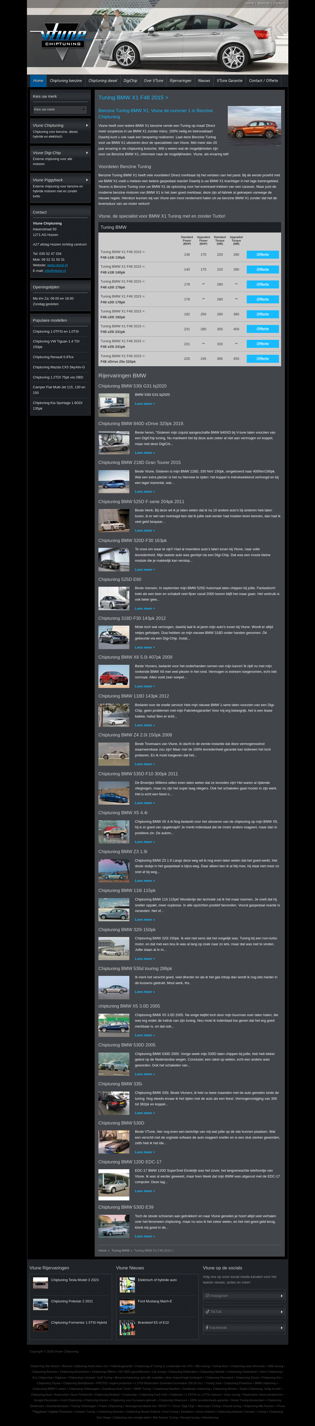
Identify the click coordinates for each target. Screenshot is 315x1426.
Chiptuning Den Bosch (44, 1366)
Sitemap (264, 3)
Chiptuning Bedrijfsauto (78, 1383)
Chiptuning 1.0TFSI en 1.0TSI (56, 331)
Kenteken (187, 1411)
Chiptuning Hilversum (173, 1400)
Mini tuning (203, 1366)
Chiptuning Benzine (44, 1371)
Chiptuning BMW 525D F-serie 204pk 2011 (141, 501)
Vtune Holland (205, 1411)
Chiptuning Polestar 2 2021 (72, 1301)
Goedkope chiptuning (196, 1388)
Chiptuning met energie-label (131, 1417)
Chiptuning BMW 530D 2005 (126, 1045)
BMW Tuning (142, 1388)
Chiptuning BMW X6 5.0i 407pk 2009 (135, 657)
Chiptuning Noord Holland (143, 1411)
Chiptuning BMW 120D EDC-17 (130, 1161)
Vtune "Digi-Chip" (183, 1406)
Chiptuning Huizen (96, 1400)
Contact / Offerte (263, 81)
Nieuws (204, 81)
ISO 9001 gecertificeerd (133, 1371)
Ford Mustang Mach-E (155, 1301)
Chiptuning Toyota (48, 1383)
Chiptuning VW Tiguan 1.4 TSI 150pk (56, 344)
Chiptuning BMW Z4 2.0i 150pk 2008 (135, 735)
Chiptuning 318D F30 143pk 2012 (132, 618)
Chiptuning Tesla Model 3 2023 (75, 1280)
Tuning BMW (120, 1250)
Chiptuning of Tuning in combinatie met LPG (164, 1366)
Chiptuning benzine (66, 81)
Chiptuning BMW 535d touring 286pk (135, 968)
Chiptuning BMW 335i (120, 1083)
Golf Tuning (104, 1377)
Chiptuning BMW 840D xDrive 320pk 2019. (141, 423)
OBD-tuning (275, 1366)
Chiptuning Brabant (107, 1394)
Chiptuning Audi (41, 1394)
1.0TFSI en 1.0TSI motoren (203, 1394)
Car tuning (159, 1371)
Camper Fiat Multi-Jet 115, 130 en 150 (59, 390)
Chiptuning (129, 1394)
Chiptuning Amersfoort (74, 1371)
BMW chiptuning (265, 1383)
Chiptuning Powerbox (238, 1383)
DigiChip (130, 81)
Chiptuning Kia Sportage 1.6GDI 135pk (58, 405)
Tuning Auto (220, 1366)
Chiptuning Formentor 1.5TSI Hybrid (79, 1323)
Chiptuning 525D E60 (119, 579)
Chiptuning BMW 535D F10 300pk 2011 (138, 773)
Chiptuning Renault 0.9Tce (53, 357)
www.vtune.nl (57, 265)
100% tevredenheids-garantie (209, 1400)
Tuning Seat (213, 1383)
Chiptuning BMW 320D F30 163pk (132, 540)
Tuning (261, 1411)
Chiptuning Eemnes (110, 1411)
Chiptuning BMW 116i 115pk (126, 890)
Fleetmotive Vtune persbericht (262, 1394)
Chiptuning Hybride (212, 1371)
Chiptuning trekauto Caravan (236, 1411)
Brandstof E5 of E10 (153, 1323)
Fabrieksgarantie (121, 1366)
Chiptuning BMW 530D (121, 1123)
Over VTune (153, 81)
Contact (279, 3)
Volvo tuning (232, 1394)
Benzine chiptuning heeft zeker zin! (85, 1366)
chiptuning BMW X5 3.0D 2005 (129, 1006)
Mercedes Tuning (209, 1406)
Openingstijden (46, 287)
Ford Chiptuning (71, 1400)
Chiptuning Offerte (103, 1371)
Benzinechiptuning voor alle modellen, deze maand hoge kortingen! (159, 1377)
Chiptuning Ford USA (153, 1394)
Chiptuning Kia (271, 1377)
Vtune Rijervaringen (49, 1267)
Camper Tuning (85, 1411)
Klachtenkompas (58, 1406)
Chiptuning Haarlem (167, 1388)
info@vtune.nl (55, 271)
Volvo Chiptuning (270, 1371)
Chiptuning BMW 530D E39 (126, 1207)
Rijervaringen (181, 81)
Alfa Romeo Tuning (165, 1417)
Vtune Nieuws (130, 1267)
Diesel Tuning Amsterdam (248, 1400)
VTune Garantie (229, 81)
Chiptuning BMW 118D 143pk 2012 (133, 696)
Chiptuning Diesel (247, 1377)
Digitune (60, 1377)
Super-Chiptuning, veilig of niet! (260, 1388)
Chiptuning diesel (103, 81)
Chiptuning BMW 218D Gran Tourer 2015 (139, 462)
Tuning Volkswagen (83, 1406)
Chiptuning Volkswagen (84, 1388)
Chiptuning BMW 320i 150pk (126, 929)
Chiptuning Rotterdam (182, 1371)
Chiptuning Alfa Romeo (259, 1406)
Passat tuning (232, 1406)
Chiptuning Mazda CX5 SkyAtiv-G (59, 367)
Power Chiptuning (110, 1406)
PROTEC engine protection (114, 1383)
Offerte (263, 254)
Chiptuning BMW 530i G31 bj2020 (132, 386)
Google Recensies (46, 1400)
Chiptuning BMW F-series (49, 1388)
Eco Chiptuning (43, 1377)
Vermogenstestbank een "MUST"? (147, 1406)
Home (249, 3)
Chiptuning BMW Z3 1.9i (122, 851)
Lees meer (143, 404)
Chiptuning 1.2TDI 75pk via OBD (58, 377)
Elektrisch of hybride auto (157, 1280)
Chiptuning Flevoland (219, 1377)
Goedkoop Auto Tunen (116, 1388)
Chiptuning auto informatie (248, 1366)
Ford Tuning (170, 1411)
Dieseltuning (210, 1417)
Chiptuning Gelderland (242, 1371)
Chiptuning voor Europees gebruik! (133, 1400)
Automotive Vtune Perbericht (73, 1394)
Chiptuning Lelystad (81, 1377)
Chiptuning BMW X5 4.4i (122, 812)
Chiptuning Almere (225, 1388)
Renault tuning (190, 1417)
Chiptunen (176, 1394)
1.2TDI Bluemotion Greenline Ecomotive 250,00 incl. (169, 1383)
